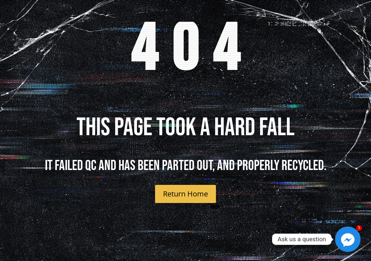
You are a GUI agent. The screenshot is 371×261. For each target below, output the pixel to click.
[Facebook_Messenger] (347, 239)
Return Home (185, 194)
